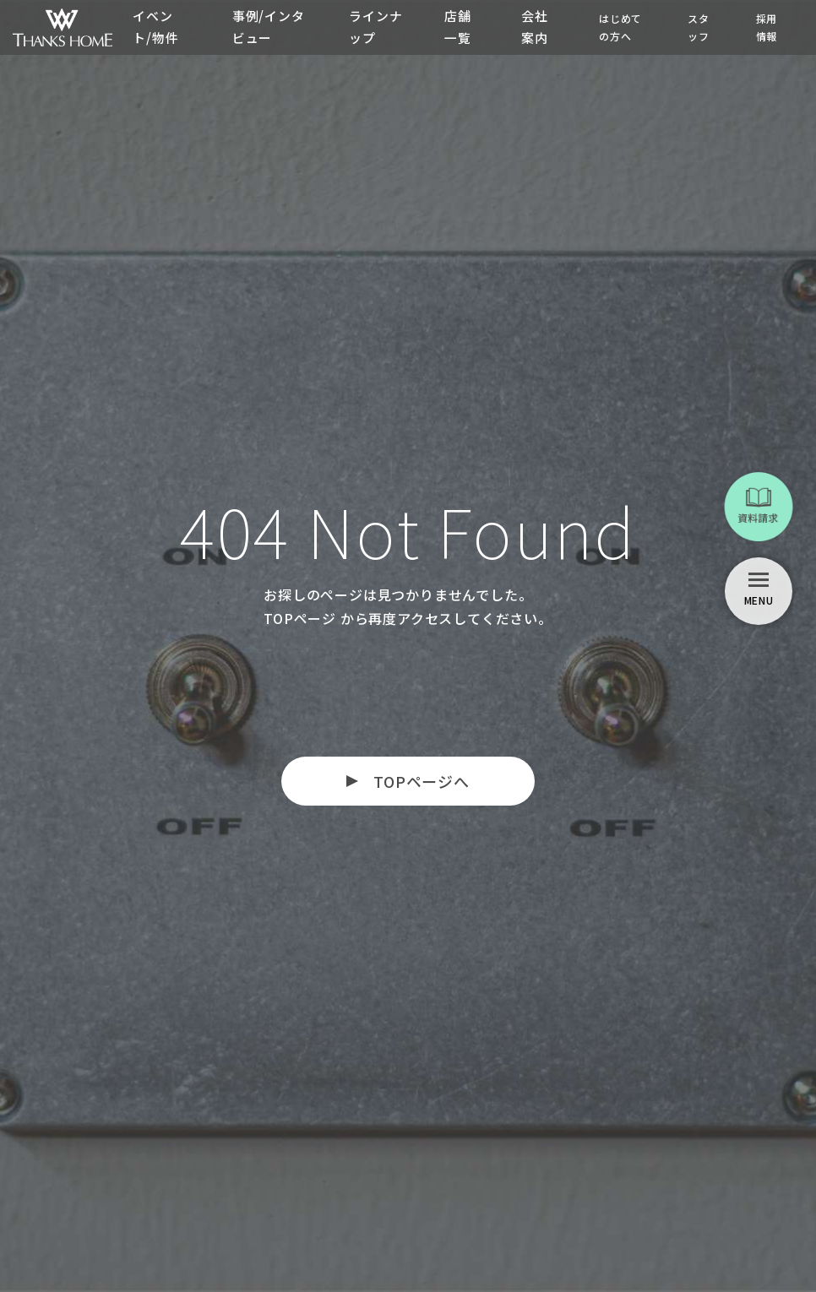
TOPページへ (421, 781)
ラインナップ (368, 26)
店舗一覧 (457, 26)
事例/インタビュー (267, 26)
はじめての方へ (620, 27)
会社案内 (534, 26)
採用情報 (767, 27)
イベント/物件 (155, 26)
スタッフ (699, 27)
